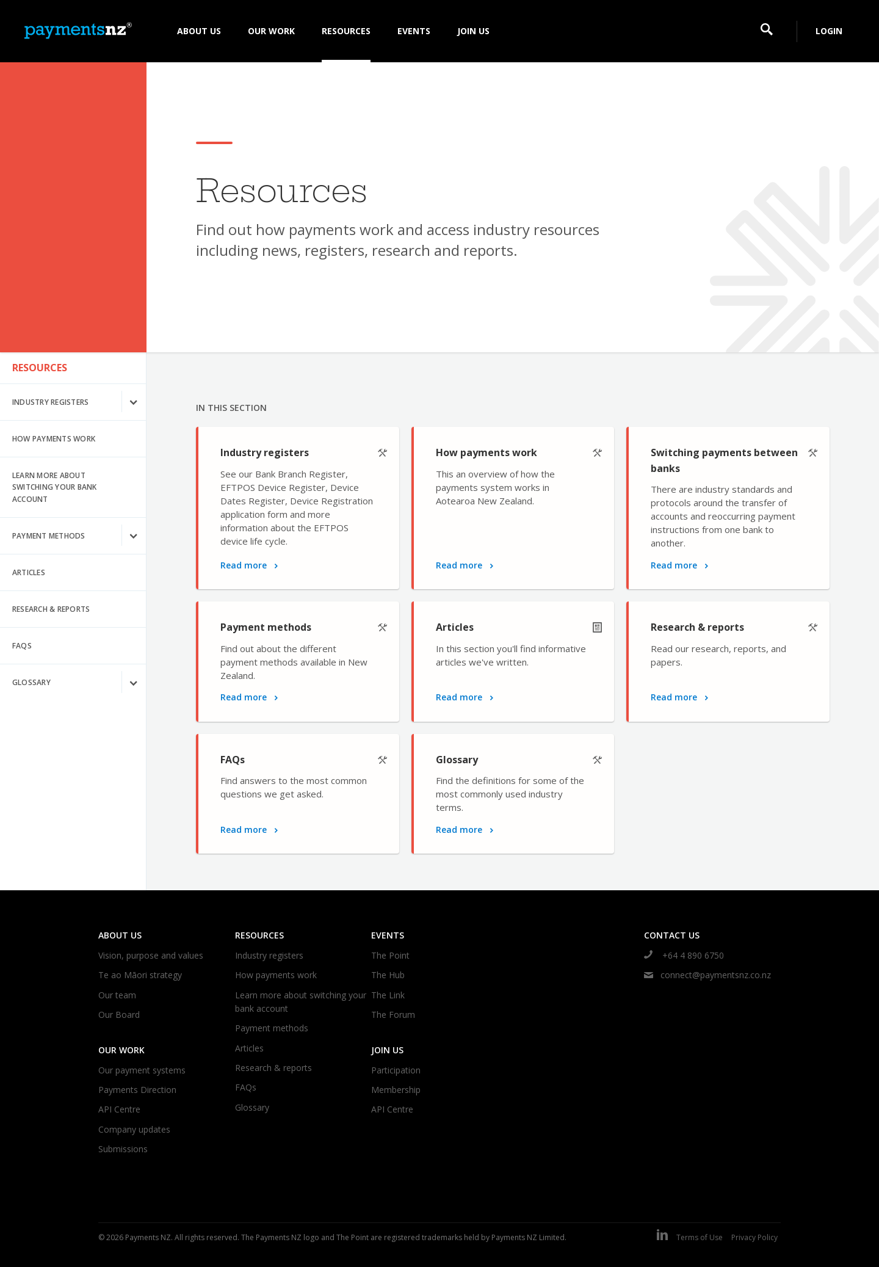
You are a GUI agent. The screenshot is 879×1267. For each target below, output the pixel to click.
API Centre (119, 1109)
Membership (396, 1089)
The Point (390, 955)
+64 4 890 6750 (684, 955)
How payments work (53, 439)
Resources (39, 367)
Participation (396, 1070)
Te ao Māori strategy (140, 975)
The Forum (393, 1014)
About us (120, 935)
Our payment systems (142, 1070)
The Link (388, 995)
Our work (121, 1050)
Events (387, 935)
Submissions (123, 1149)
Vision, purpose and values (150, 955)
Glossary (79, 682)
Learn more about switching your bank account (54, 487)
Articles (28, 572)
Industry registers (79, 402)
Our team (117, 995)
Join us (387, 1050)
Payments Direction (137, 1089)
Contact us (672, 935)
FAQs (22, 646)
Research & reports (51, 609)
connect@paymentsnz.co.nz (707, 975)
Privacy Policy (754, 1237)
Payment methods (79, 536)
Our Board (119, 1014)
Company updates (134, 1129)
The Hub (388, 975)
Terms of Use (699, 1237)
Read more (249, 565)
